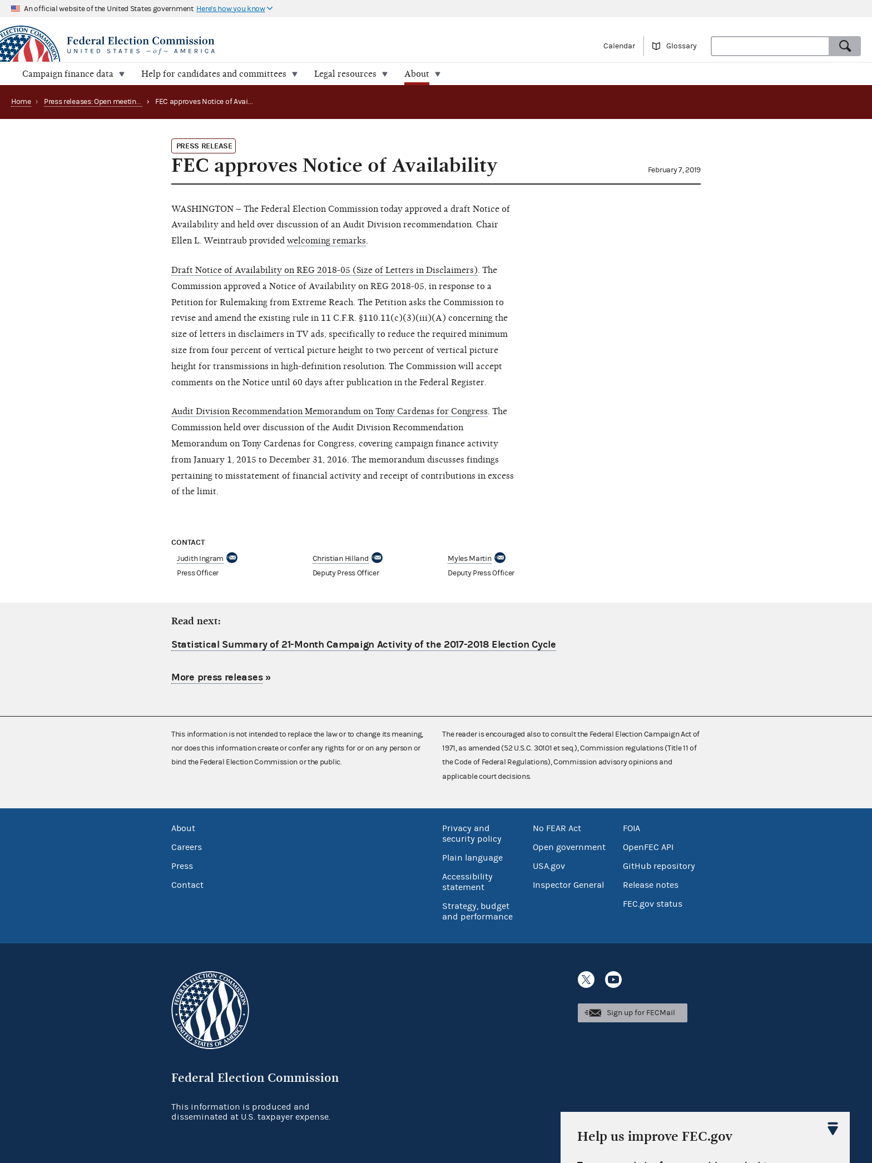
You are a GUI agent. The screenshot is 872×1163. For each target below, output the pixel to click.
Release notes (650, 885)
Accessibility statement (467, 882)
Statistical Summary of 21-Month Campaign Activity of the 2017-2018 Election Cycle (363, 644)
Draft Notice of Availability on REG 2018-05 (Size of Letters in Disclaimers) (324, 270)
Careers (186, 847)
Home (21, 101)
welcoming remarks (326, 241)
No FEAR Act (557, 828)
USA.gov (549, 866)
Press (182, 866)
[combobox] (770, 46)
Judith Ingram (200, 558)
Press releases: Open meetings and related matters (127, 101)
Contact (187, 885)
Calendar (619, 46)
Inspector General (568, 885)
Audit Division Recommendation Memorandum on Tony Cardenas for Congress (329, 411)
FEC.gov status (652, 904)
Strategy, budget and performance (477, 911)
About (183, 828)
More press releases (216, 677)
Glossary (681, 46)
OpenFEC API (648, 847)
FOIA (631, 828)
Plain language (472, 858)
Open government (569, 847)
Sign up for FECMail (641, 1012)
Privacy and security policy (472, 833)
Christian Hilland (341, 558)
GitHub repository (659, 866)
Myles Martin (469, 558)
